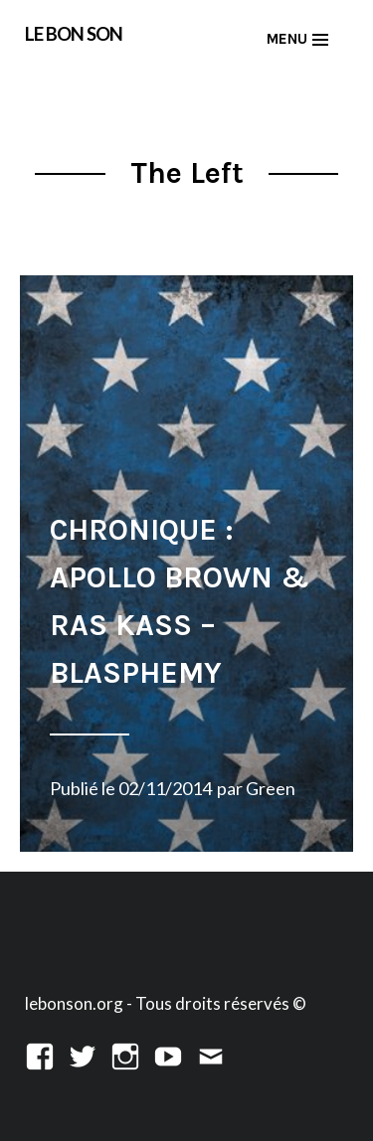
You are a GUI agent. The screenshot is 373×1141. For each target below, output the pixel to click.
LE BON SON (73, 33)
